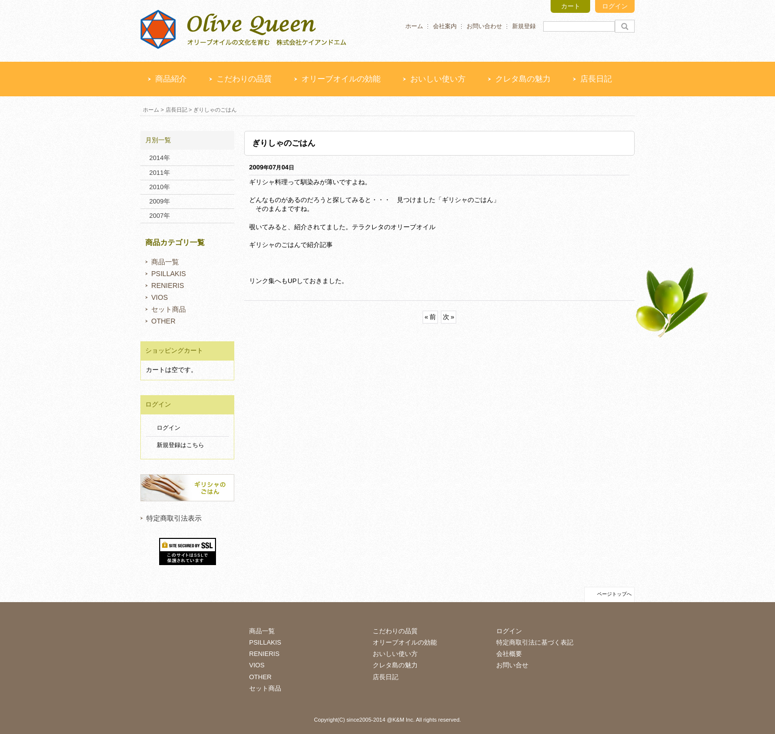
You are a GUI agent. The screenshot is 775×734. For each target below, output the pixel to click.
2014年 (159, 158)
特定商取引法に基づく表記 (534, 642)
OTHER (163, 321)
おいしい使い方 (438, 79)
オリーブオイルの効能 (341, 79)
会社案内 (445, 26)
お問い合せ (512, 665)
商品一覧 (165, 262)
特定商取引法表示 (174, 518)
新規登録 (524, 26)
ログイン (615, 6)
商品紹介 (171, 79)
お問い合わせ (484, 26)
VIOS (159, 297)
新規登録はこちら (180, 445)
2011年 (159, 172)
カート (570, 6)
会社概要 (509, 653)
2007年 (159, 215)
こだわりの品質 (244, 79)
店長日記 (596, 79)
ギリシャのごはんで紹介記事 (291, 244)
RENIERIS (167, 285)
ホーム (414, 26)
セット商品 (168, 309)
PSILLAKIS (168, 274)
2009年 (159, 201)
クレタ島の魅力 (523, 79)
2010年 (159, 187)
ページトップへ (614, 594)
